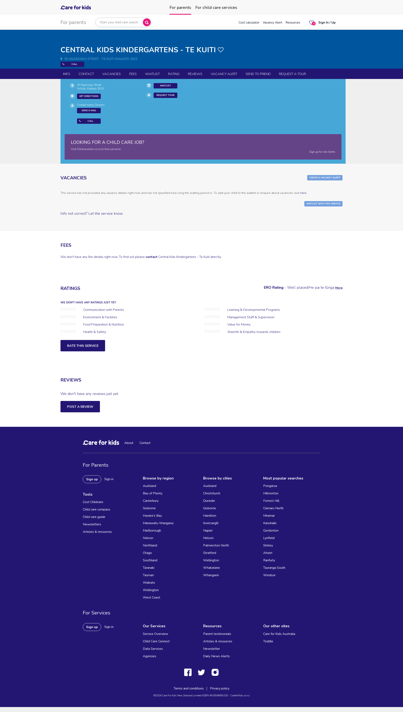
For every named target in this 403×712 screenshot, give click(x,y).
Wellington (151, 590)
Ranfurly (269, 560)
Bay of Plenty (152, 493)
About (128, 443)
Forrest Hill (271, 501)
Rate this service (82, 345)
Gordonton (271, 530)
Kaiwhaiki (269, 523)
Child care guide (94, 517)
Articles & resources (97, 532)
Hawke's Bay (152, 515)
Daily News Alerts (216, 656)
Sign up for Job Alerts (322, 152)
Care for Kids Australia (279, 634)
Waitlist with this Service (323, 203)
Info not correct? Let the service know (91, 213)
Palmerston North (216, 545)
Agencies (149, 656)
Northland (150, 545)
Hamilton (209, 515)
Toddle (268, 641)
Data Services (153, 648)
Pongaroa (270, 486)
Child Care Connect (156, 641)
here (303, 193)
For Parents (95, 465)
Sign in (109, 479)
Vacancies (111, 74)
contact (152, 257)
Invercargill (210, 523)
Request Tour (165, 95)
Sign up (92, 479)
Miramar (269, 515)
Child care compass (96, 509)
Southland (150, 560)
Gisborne (149, 508)
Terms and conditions (189, 688)
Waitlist (152, 74)
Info (66, 74)
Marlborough (152, 530)
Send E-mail (89, 110)
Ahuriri (267, 553)
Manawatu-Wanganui (158, 523)
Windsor (269, 575)
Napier (208, 530)
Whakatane (211, 567)
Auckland (149, 486)
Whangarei (211, 575)
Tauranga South (274, 567)
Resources (293, 22)
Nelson (148, 538)
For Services (96, 612)
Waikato (149, 582)
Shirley (268, 545)
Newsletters (92, 524)
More (339, 288)
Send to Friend (258, 74)
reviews (195, 74)
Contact (86, 74)
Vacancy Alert (272, 22)
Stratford (209, 553)
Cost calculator (249, 22)
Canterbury (151, 501)
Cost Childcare (93, 502)
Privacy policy (219, 688)
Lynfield (269, 538)
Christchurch (211, 493)
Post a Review (80, 406)
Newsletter (211, 648)
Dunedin (209, 501)
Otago (147, 553)
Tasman (148, 575)
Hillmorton (270, 493)
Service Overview (155, 634)
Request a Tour (292, 74)
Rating (173, 74)
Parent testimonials (217, 634)
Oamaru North (273, 508)
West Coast (151, 597)
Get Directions (88, 96)
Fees (133, 74)
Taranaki (148, 567)
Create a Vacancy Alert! (324, 177)
